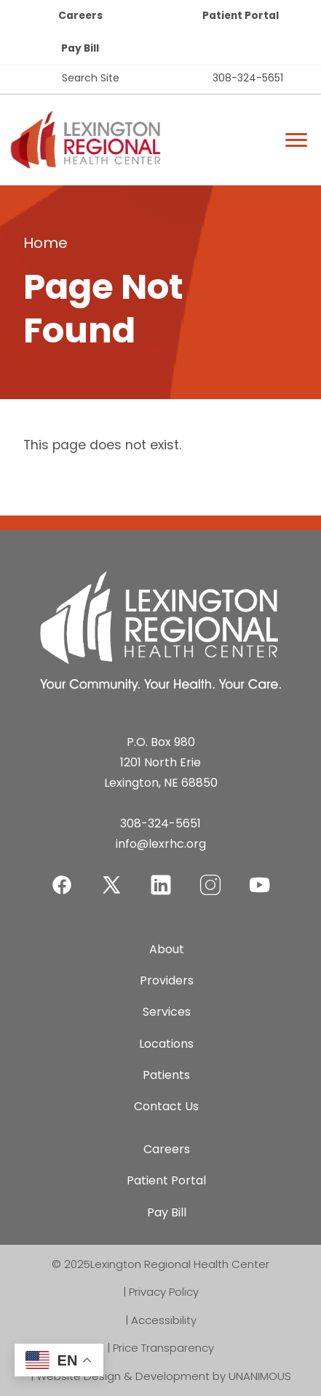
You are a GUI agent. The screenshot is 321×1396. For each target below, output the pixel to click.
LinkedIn (160, 875)
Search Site (90, 78)
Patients (166, 1075)
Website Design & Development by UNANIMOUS (163, 1376)
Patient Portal (240, 16)
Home (45, 243)
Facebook (61, 875)
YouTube (259, 875)
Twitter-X (111, 884)
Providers (167, 980)
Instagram (210, 875)
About (166, 949)
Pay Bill (80, 48)
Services (167, 1011)
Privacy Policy (164, 1291)
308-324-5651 (248, 78)
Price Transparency (163, 1347)
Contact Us (166, 1106)
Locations (166, 1043)
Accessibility (164, 1320)
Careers (80, 16)
